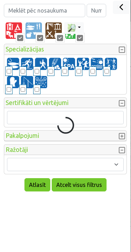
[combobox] (65, 164)
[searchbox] (14, 117)
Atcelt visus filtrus (79, 185)
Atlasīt (37, 185)
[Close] (122, 7)
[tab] (14, 31)
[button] (65, 49)
